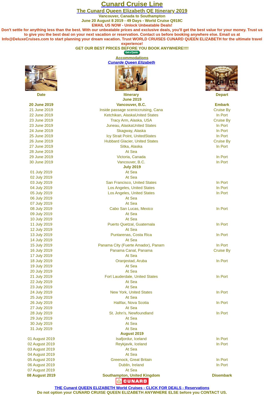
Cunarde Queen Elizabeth (131, 62)
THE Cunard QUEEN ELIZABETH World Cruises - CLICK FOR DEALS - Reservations (132, 388)
